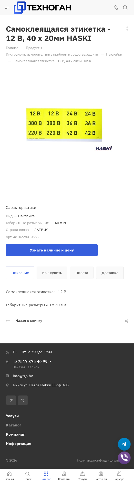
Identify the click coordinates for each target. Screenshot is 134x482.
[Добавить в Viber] (124, 458)
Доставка (110, 272)
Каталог (13, 425)
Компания (15, 434)
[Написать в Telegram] (124, 444)
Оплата (81, 272)
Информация (18, 443)
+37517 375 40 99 (30, 361)
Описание (20, 272)
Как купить (52, 272)
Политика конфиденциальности (102, 460)
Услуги (12, 415)
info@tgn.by (23, 376)
